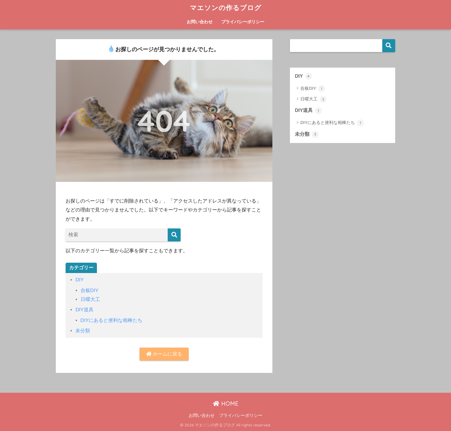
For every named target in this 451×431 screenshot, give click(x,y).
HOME (225, 403)
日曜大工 (90, 299)
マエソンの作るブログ (225, 7)
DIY (79, 280)
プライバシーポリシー (242, 21)
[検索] (174, 234)
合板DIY (90, 290)
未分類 (82, 330)
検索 (388, 45)
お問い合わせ (200, 21)
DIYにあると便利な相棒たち (112, 320)
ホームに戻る (164, 354)
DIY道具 (84, 309)
